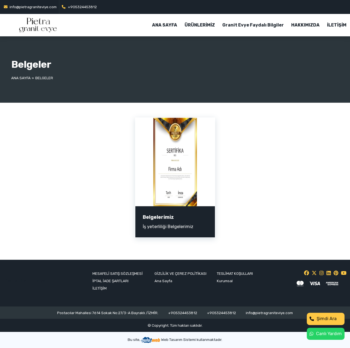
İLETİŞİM (336, 25)
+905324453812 (79, 7)
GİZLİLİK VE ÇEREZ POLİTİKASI (180, 273)
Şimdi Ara (323, 318)
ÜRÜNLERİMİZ (200, 25)
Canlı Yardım (326, 333)
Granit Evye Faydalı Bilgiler (253, 25)
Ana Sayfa (21, 78)
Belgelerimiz (158, 217)
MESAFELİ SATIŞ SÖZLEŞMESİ (117, 273)
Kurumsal (225, 281)
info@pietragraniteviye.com (30, 7)
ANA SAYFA (164, 25)
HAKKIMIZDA (305, 25)
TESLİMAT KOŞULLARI (235, 273)
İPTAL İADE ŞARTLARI (110, 281)
